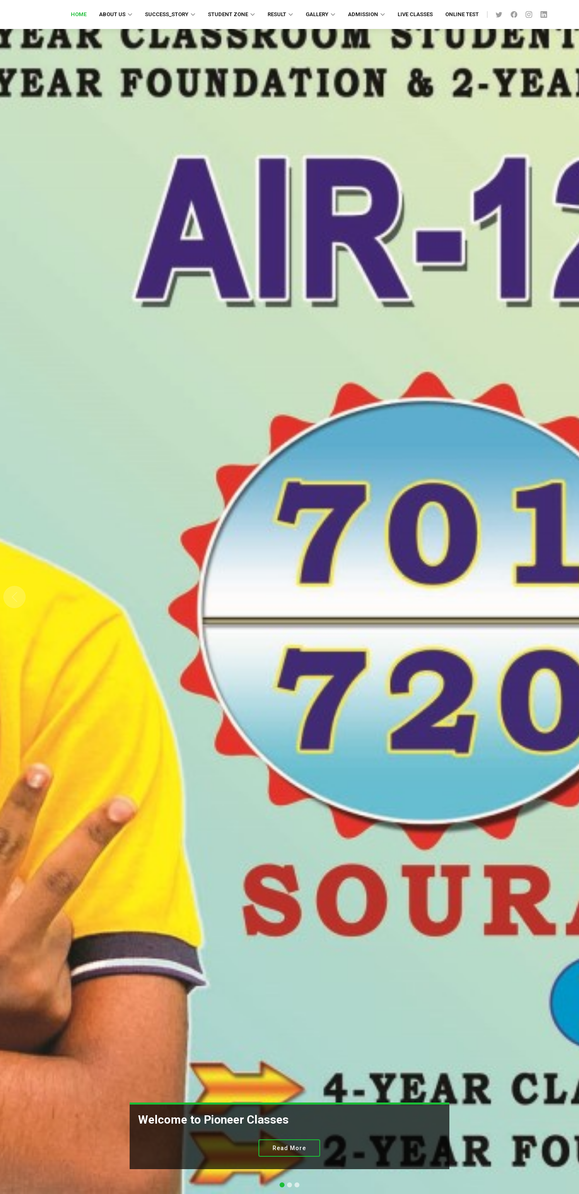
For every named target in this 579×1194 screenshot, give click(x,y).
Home (79, 14)
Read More (289, 1148)
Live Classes (415, 14)
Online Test (462, 14)
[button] (14, 597)
